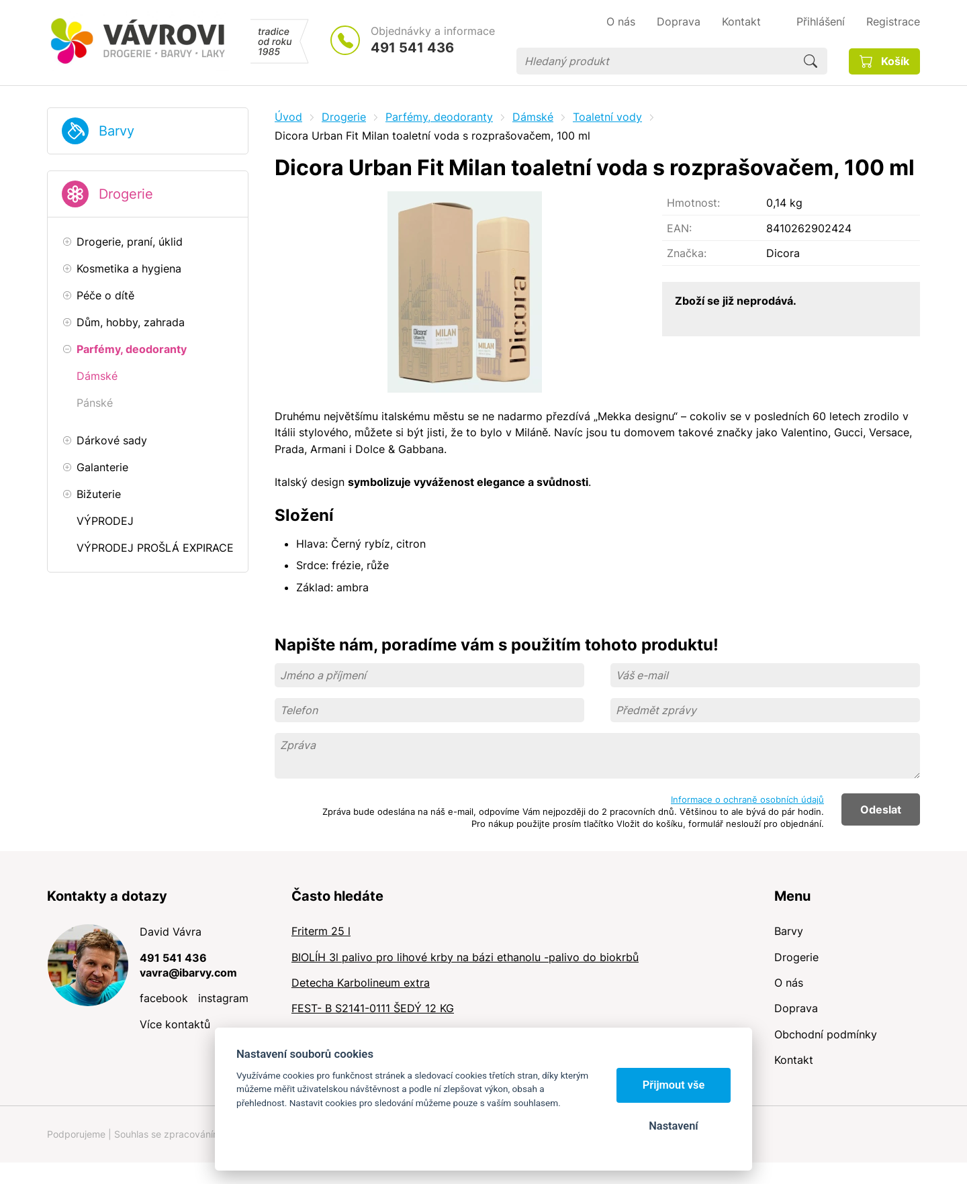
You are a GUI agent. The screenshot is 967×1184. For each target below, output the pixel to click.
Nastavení (673, 1126)
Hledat (810, 61)
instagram (223, 998)
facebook (164, 998)
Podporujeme (76, 1134)
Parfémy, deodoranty (439, 117)
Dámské (532, 117)
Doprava (796, 1008)
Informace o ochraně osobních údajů (747, 799)
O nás (788, 982)
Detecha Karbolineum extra (360, 982)
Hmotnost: (693, 202)
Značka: (686, 253)
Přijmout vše (674, 1085)
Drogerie (126, 194)
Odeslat (880, 809)
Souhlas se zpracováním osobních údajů (202, 1134)
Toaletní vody (607, 117)
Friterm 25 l (321, 931)
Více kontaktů (175, 1024)
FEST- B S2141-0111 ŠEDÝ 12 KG (372, 1008)
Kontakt (793, 1060)
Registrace (893, 21)
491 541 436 (412, 48)
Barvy (116, 131)
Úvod (288, 117)
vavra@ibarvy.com (188, 972)
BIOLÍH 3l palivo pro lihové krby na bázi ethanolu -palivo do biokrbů (465, 957)
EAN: (679, 228)
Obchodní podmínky (825, 1034)
